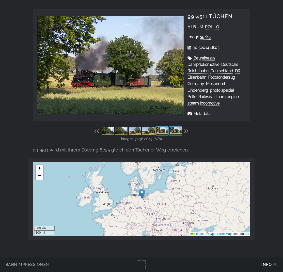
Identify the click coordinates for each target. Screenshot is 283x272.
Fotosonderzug (221, 77)
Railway (205, 96)
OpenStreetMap (221, 234)
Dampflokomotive (203, 64)
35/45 (205, 37)
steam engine (226, 96)
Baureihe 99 (204, 58)
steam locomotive (204, 103)
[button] (142, 194)
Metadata (202, 113)
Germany (196, 83)
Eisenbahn (197, 77)
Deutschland (221, 71)
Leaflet (197, 234)
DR (237, 71)
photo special (222, 90)
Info (266, 264)
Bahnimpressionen (27, 264)
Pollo (212, 27)
